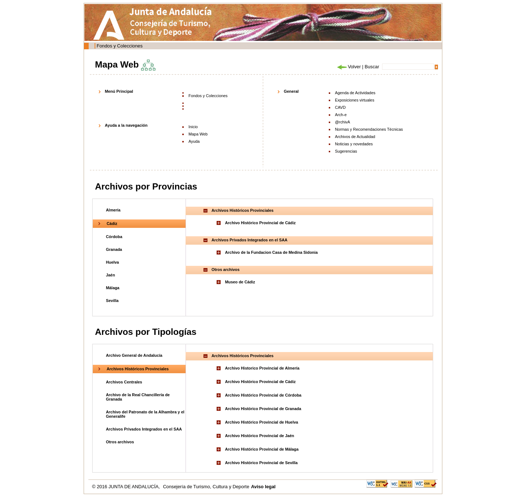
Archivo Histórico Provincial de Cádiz (260, 223)
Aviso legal (263, 486)
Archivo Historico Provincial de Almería (262, 368)
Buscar (372, 66)
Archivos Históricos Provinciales (138, 369)
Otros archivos (120, 442)
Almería (113, 210)
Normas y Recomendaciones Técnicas (369, 129)
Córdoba (114, 236)
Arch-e (341, 114)
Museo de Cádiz (240, 282)
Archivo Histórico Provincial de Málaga (261, 449)
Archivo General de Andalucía (134, 355)
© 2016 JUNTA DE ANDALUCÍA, (126, 486)
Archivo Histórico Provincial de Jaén (259, 435)
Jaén (110, 275)
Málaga (112, 288)
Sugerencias (346, 151)
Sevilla (112, 300)
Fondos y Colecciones (119, 46)
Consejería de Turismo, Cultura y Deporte (206, 486)
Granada (114, 249)
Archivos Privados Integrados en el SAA (144, 429)
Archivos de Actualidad (355, 136)
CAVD (340, 107)
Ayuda (194, 141)
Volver (348, 66)
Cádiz (112, 223)
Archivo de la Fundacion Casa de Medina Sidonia (271, 252)
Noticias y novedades (354, 144)
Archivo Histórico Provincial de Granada (263, 408)
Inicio (193, 127)
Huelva (112, 262)
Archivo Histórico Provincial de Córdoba (263, 395)
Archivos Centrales (124, 382)
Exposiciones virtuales (354, 100)
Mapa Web (197, 134)
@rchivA (342, 122)
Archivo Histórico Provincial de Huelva (261, 422)
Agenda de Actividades (355, 93)
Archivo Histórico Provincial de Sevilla (261, 462)
